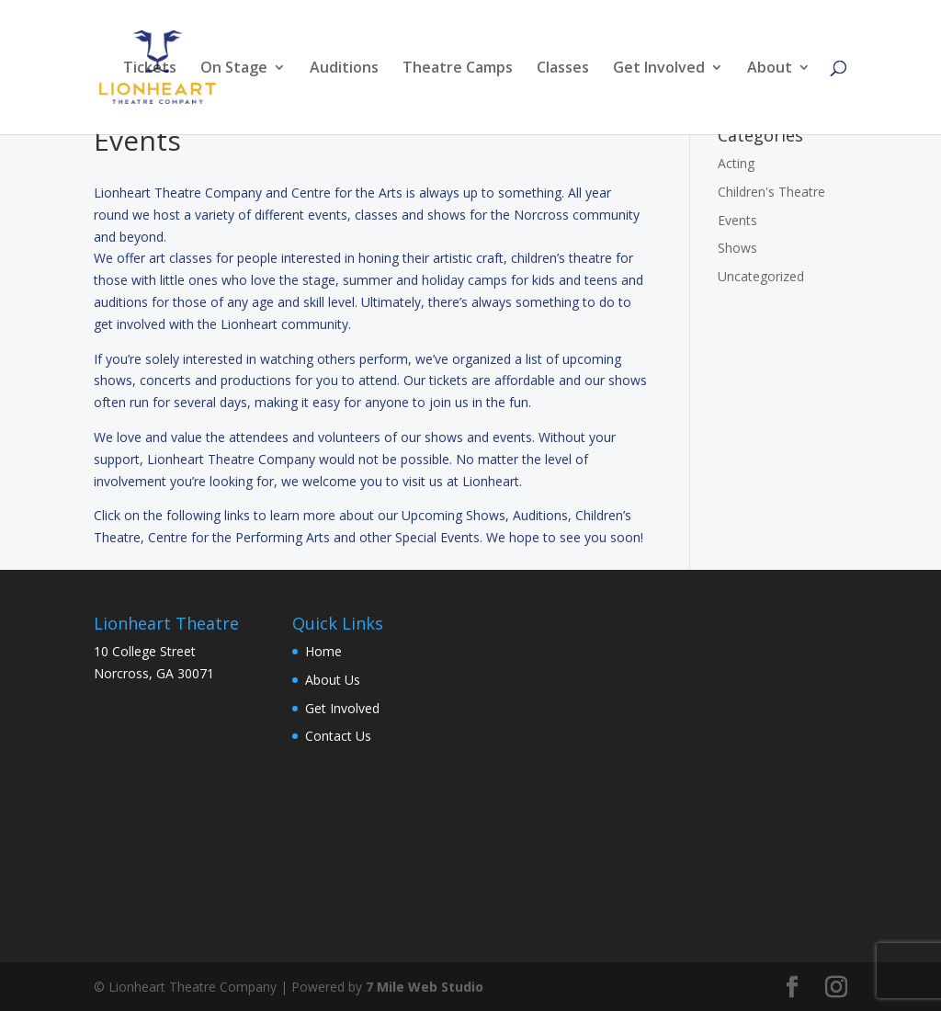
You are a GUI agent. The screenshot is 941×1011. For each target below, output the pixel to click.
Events (737, 220)
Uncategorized (761, 276)
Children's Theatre (771, 191)
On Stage (233, 69)
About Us (332, 679)
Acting (736, 163)
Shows (737, 247)
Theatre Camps (457, 69)
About (769, 69)
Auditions (344, 69)
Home (323, 651)
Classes (563, 69)
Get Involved (659, 69)
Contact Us (338, 735)
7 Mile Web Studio (424, 986)
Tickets (149, 69)
